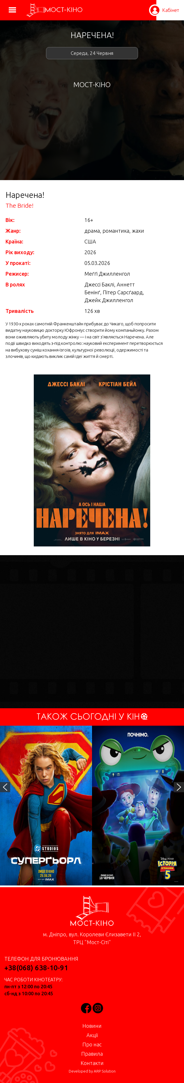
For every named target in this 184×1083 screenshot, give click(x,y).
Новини (92, 1026)
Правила (92, 1054)
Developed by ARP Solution (92, 1071)
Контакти (92, 1063)
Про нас (92, 1044)
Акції (92, 1035)
